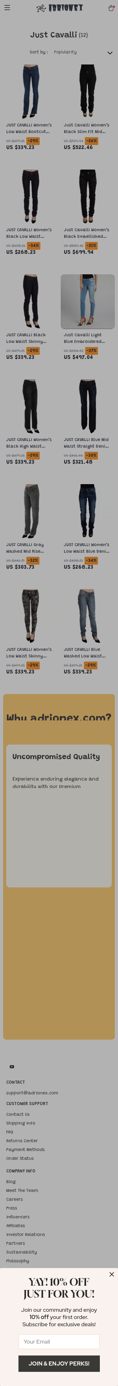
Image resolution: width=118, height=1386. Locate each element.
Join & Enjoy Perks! (59, 1363)
